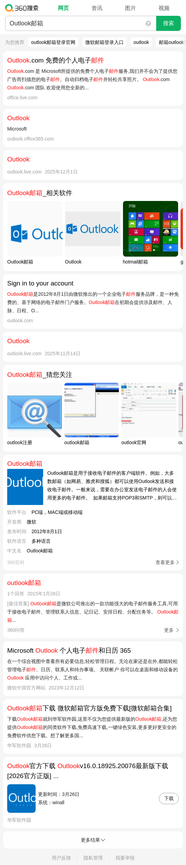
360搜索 (23, 8)
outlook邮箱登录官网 (53, 42)
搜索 (168, 23)
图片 (130, 8)
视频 (164, 8)
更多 (169, 630)
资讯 (96, 8)
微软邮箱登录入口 (104, 42)
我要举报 (125, 858)
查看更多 (165, 562)
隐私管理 (93, 858)
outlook (141, 42)
